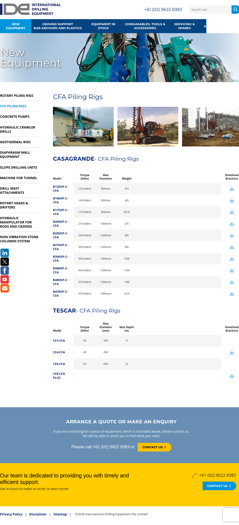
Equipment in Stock (103, 26)
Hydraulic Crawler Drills (17, 129)
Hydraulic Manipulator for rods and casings (16, 222)
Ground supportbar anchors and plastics (58, 26)
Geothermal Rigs (15, 142)
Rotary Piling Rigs (16, 95)
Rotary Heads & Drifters (14, 205)
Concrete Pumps (14, 116)
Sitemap (60, 514)
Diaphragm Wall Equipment (15, 154)
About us (212, 26)
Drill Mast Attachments (12, 190)
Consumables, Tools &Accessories (145, 26)
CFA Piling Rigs (13, 106)
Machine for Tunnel (18, 178)
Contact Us (154, 447)
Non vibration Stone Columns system (19, 239)
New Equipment (15, 26)
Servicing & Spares (184, 26)
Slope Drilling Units (18, 167)
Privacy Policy (11, 514)
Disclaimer (37, 514)
